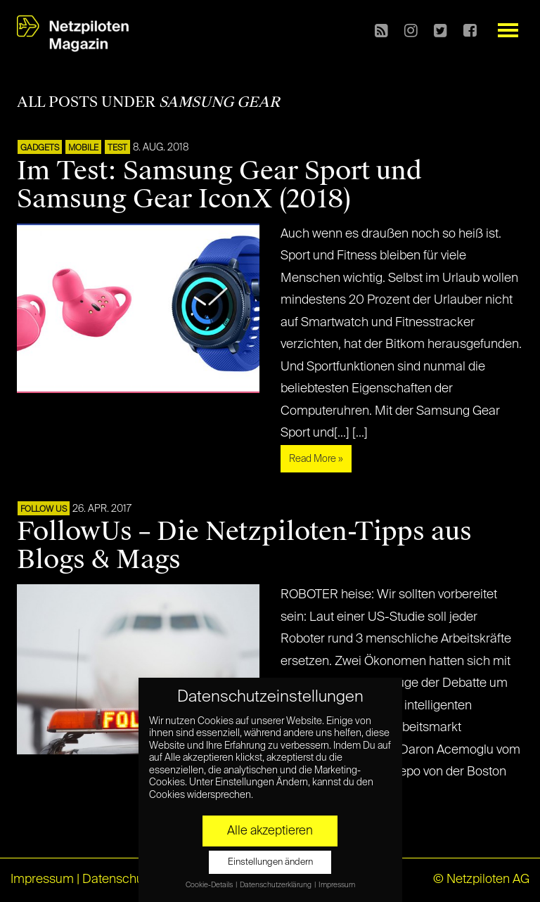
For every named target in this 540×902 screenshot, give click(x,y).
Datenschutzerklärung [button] (276, 885)
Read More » (316, 459)
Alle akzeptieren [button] (270, 831)
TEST (117, 148)
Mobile (83, 148)
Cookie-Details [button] (210, 885)
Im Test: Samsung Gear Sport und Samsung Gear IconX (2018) (219, 185)
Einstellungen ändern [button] (270, 862)
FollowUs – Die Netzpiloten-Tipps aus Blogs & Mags (244, 545)
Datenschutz (117, 879)
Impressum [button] (337, 885)
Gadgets (39, 148)
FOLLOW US (43, 509)
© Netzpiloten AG (481, 879)
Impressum (42, 879)
